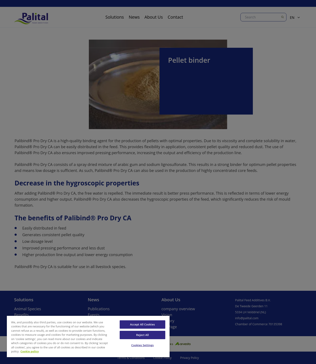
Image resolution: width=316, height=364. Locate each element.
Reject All (142, 335)
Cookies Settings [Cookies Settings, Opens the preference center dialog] (142, 345)
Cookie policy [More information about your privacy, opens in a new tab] (30, 351)
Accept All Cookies (142, 324)
